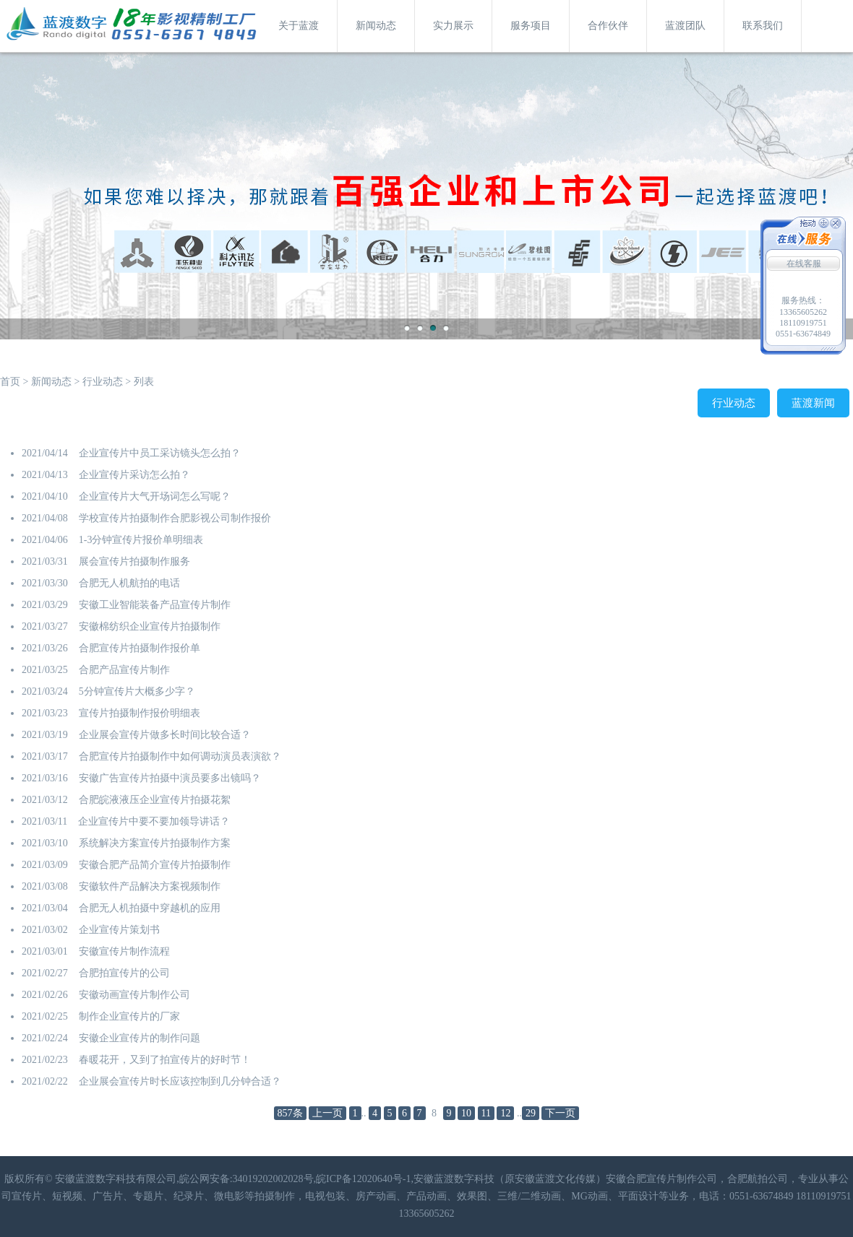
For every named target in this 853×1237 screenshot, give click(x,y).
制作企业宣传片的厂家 (129, 1016)
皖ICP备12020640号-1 (363, 1178)
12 (505, 1113)
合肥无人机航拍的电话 (129, 583)
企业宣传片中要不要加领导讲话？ (154, 821)
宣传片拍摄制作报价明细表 (139, 713)
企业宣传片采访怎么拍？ (134, 474)
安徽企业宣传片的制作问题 (139, 1038)
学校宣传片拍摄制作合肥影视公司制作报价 (175, 518)
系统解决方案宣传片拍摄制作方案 (155, 843)
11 (486, 1113)
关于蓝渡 (298, 25)
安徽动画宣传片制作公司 (134, 994)
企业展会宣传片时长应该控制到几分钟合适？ (180, 1081)
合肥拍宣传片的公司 (124, 973)
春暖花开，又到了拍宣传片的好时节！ (165, 1059)
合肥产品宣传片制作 (124, 669)
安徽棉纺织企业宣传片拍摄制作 (149, 626)
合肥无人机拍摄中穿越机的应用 (149, 908)
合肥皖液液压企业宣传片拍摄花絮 (155, 799)
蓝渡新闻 (813, 403)
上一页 (327, 1113)
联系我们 (762, 25)
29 (531, 1113)
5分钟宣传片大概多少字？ (137, 691)
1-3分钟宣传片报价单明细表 (141, 539)
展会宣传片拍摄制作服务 (134, 561)
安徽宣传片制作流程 (124, 951)
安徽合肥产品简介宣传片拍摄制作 (155, 864)
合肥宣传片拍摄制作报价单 (139, 648)
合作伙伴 (608, 25)
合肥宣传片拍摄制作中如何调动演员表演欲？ (180, 756)
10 (466, 1113)
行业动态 (102, 381)
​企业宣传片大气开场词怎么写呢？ (155, 496)
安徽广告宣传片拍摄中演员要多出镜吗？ (170, 778)
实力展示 (453, 25)
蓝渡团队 (685, 25)
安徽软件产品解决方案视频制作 (149, 886)
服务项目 (530, 25)
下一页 (560, 1113)
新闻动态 (376, 25)
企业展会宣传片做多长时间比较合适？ (165, 734)
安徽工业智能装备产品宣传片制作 (155, 604)
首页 (10, 381)
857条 (290, 1113)
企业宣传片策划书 (119, 929)
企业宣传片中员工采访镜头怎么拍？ (160, 453)
